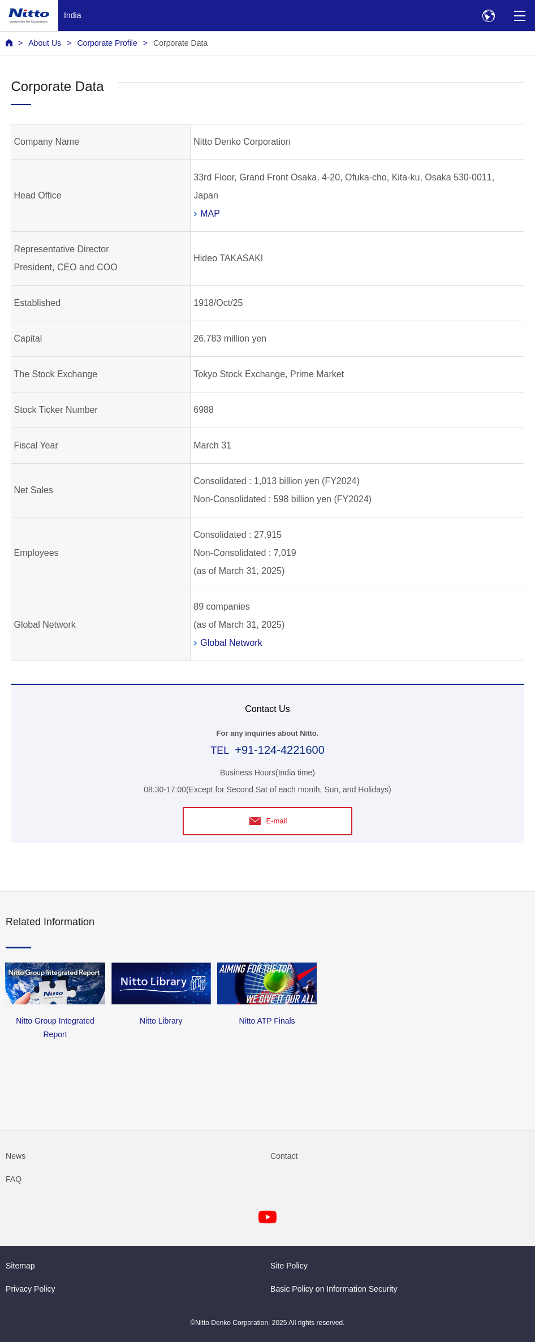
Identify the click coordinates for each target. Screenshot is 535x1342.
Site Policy (289, 1265)
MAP (210, 213)
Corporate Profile (107, 43)
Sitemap (20, 1265)
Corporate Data (180, 43)
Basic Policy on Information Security (334, 1288)
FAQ (13, 1179)
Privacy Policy (30, 1288)
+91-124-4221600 (280, 750)
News (15, 1155)
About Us (44, 43)
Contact (284, 1155)
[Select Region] (488, 15)
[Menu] (519, 15)
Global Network (231, 643)
